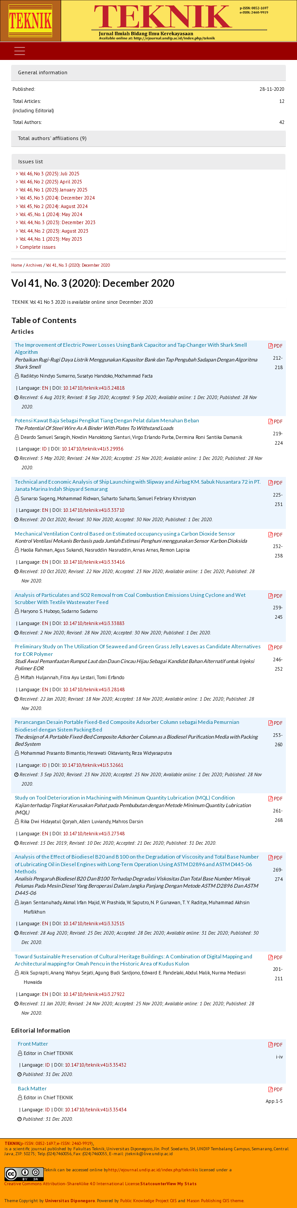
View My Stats (182, 1184)
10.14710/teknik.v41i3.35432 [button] (95, 1065)
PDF (275, 346)
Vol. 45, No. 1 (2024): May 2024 (50, 214)
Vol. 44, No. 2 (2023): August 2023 (53, 231)
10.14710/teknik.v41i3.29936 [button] (92, 449)
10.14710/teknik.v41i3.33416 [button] (94, 562)
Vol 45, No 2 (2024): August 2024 (53, 206)
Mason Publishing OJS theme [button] (215, 1201)
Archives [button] (34, 265)
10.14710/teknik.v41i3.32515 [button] (94, 923)
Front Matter (33, 1043)
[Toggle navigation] (19, 51)
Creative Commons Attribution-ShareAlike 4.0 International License (71, 1184)
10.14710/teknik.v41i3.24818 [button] (94, 388)
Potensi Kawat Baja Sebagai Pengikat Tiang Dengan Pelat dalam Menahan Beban (107, 420)
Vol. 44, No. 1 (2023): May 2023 (50, 239)
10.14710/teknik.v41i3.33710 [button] (94, 510)
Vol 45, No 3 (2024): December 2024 (56, 198)
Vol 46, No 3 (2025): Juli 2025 (48, 173)
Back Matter (32, 1088)
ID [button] (44, 449)
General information (42, 72)
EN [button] (45, 388)
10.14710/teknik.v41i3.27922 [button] (94, 994)
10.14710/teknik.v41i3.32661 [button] (92, 765)
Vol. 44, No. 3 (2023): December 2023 (57, 222)
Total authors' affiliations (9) (52, 138)
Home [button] (16, 265)
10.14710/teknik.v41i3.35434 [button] (95, 1109)
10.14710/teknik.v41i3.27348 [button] (94, 833)
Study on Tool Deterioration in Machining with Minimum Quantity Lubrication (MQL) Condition (125, 797)
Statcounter (153, 1184)
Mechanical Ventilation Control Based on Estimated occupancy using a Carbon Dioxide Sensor (125, 533)
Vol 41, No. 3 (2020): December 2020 (78, 265)
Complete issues (36, 247)
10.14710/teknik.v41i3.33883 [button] (94, 623)
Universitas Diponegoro (70, 1201)
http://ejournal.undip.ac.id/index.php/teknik (151, 1170)
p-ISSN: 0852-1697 (38, 1143)
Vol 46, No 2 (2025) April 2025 (50, 182)
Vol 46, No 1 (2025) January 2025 (53, 190)
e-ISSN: (74, 1143)
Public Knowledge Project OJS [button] (148, 1201)
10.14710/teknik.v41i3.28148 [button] (94, 689)
